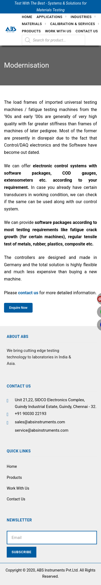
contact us (28, 292)
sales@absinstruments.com (40, 422)
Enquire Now (18, 308)
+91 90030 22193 (30, 413)
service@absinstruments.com (41, 430)
